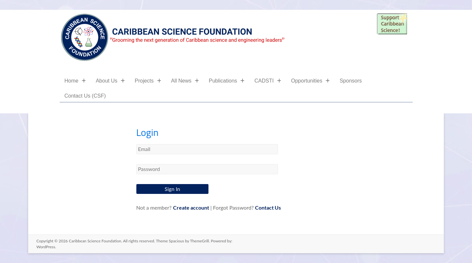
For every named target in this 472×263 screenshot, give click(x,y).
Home (75, 81)
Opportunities (310, 81)
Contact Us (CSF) (85, 96)
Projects (148, 81)
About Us (110, 81)
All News (185, 81)
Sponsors (351, 81)
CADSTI (267, 81)
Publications (227, 81)
